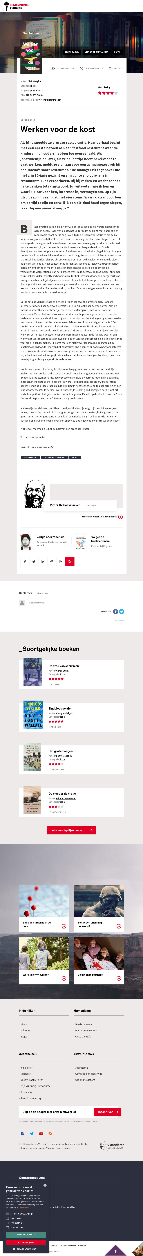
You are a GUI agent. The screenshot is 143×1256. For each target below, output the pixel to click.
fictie (33, 86)
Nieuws (24, 1025)
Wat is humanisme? (85, 1031)
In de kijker (26, 1068)
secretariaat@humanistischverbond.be (53, 1207)
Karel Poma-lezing (30, 1098)
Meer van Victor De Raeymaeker (99, 516)
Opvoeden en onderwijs (88, 1074)
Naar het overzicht (34, 33)
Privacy (54, 1245)
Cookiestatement (68, 1245)
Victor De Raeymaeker (49, 100)
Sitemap (82, 1245)
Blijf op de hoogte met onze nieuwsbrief (70, 1112)
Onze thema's (82, 1037)
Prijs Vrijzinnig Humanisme (35, 1086)
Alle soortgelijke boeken (68, 830)
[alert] (26, 1217)
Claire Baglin (34, 81)
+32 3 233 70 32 (40, 1195)
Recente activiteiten (31, 1080)
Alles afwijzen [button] (26, 1242)
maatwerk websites (51, 1251)
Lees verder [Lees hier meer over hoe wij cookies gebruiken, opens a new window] (24, 1207)
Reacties (118, 68)
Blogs (23, 1037)
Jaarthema (81, 1068)
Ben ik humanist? (84, 1025)
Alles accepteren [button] (26, 1234)
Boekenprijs (26, 1092)
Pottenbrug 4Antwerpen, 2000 (40, 1222)
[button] (26, 1248)
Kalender (25, 1031)
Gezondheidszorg (84, 1080)
